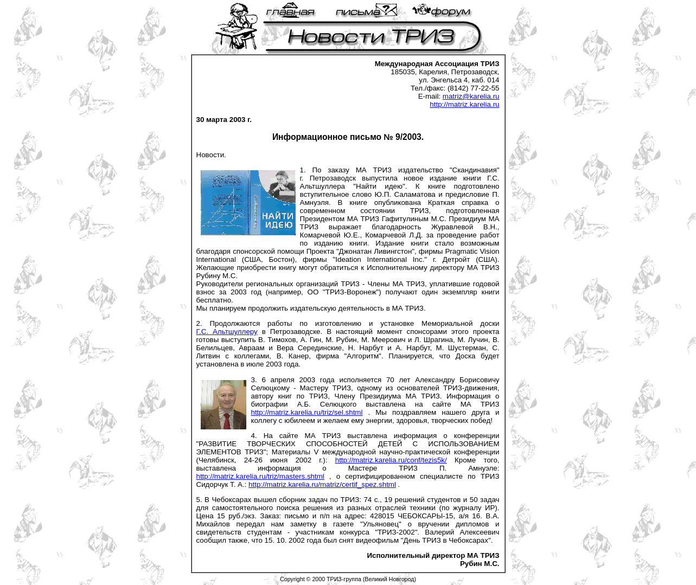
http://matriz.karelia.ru (464, 104)
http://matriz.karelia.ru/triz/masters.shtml (260, 476)
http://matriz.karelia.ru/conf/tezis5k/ (391, 460)
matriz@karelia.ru (471, 96)
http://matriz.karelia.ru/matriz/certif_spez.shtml (322, 484)
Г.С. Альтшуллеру (227, 331)
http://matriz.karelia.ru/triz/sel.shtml (307, 412)
